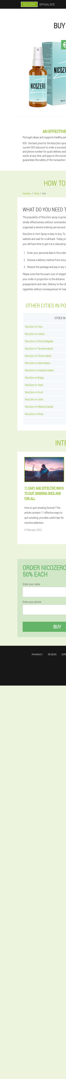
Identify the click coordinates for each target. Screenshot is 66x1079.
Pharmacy (37, 654)
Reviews (52, 654)
